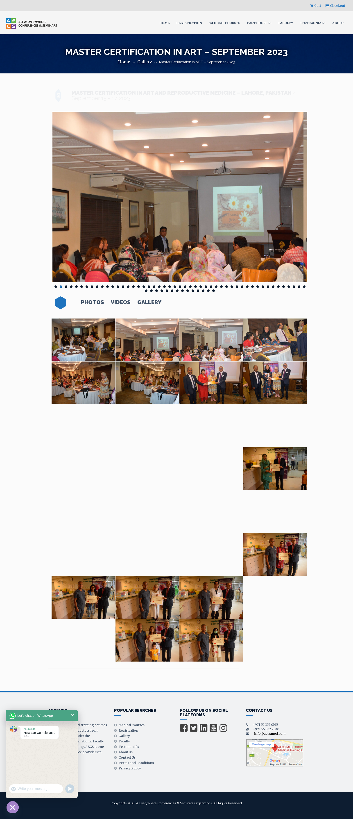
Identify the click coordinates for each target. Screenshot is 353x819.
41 (263, 286)
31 (211, 286)
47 (294, 286)
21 (159, 286)
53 (162, 290)
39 (252, 286)
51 (151, 290)
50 (146, 290)
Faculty (285, 23)
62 (208, 290)
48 (299, 286)
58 (187, 290)
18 (144, 286)
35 (232, 286)
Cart (315, 6)
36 (237, 286)
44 (278, 286)
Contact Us (127, 757)
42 (268, 286)
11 (107, 286)
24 (175, 286)
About (338, 23)
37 (242, 286)
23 (169, 286)
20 (154, 286)
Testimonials (313, 23)
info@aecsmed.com (269, 734)
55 (172, 290)
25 (180, 286)
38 (247, 286)
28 (195, 286)
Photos (92, 302)
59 (193, 290)
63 (213, 290)
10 (102, 286)
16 (133, 286)
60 (198, 290)
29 (200, 286)
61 (203, 290)
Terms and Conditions (136, 763)
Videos (121, 302)
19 (149, 286)
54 (167, 290)
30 (206, 286)
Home (164, 23)
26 (185, 286)
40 (257, 286)
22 (164, 286)
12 (112, 286)
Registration (189, 23)
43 (273, 286)
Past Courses (259, 23)
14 (123, 286)
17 (138, 286)
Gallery (144, 61)
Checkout (335, 6)
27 (190, 286)
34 (226, 286)
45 (283, 286)
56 (177, 290)
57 (182, 290)
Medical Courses (224, 23)
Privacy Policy (130, 768)
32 (216, 286)
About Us (126, 752)
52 (156, 290)
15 (128, 286)
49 (304, 286)
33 (221, 286)
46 (288, 286)
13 (118, 286)
